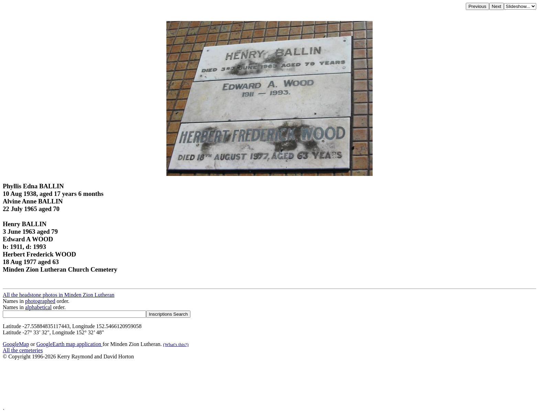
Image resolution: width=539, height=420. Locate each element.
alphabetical (38, 307)
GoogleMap (16, 344)
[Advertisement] (209, 384)
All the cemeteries (23, 350)
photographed (40, 301)
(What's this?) (176, 344)
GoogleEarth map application (69, 344)
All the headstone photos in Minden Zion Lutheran (58, 295)
